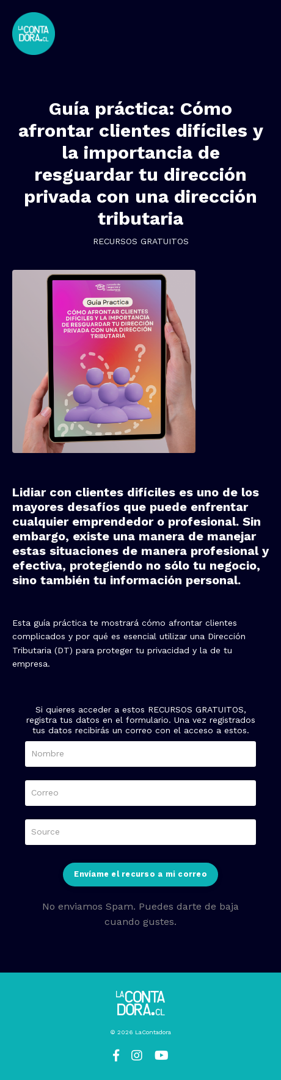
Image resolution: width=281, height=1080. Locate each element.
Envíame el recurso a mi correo (140, 874)
